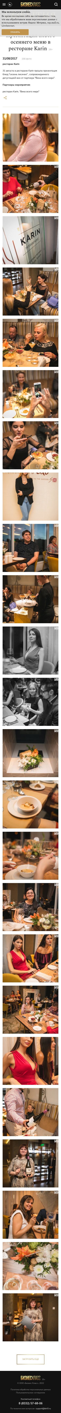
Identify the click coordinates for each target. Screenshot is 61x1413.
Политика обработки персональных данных (31, 1389)
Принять (15, 32)
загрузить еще (30, 1359)
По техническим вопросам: (30, 1408)
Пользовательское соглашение (30, 1392)
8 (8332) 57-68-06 (30, 1403)
